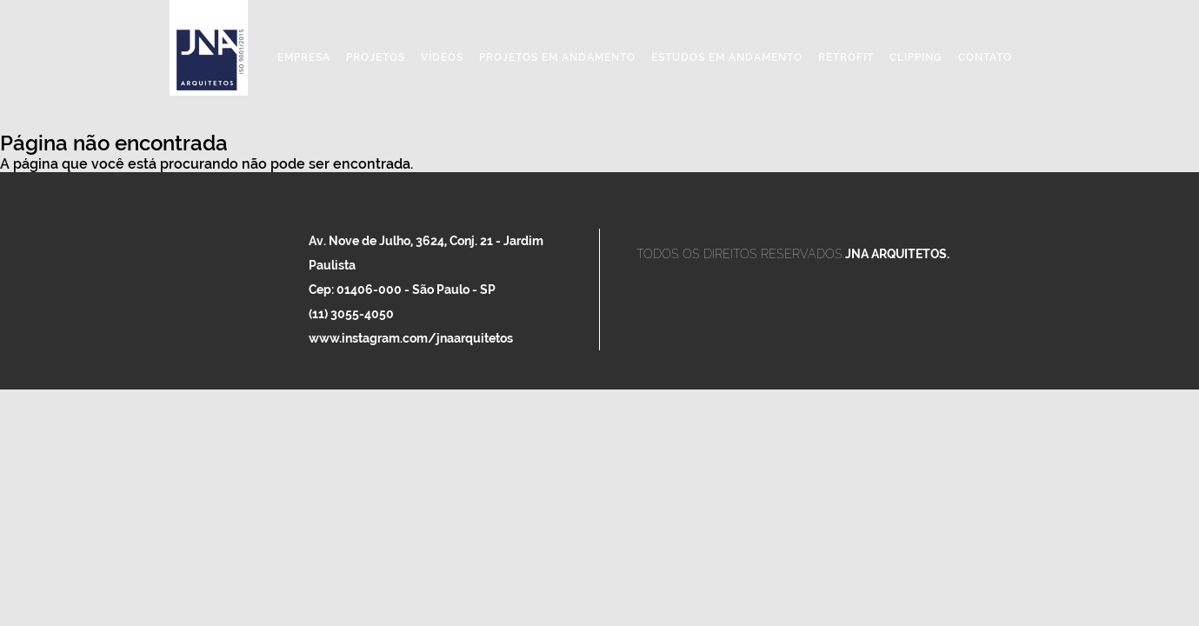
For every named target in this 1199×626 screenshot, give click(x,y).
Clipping (916, 57)
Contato (985, 57)
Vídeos (442, 57)
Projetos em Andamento (557, 57)
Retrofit (846, 57)
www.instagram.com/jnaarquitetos (411, 338)
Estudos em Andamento (727, 57)
